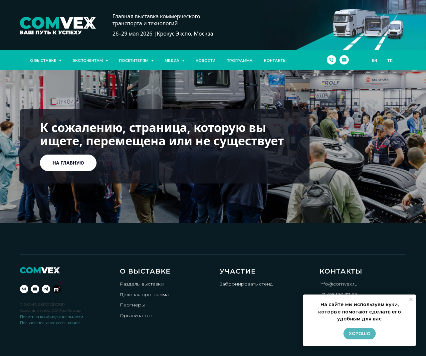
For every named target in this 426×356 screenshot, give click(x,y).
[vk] (24, 289)
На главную (68, 163)
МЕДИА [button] (172, 60)
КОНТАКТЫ (275, 60)
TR (390, 60)
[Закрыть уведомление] (411, 299)
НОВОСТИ (205, 60)
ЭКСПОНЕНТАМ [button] (88, 60)
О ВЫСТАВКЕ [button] (43, 60)
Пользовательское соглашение (50, 322)
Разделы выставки (142, 284)
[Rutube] (57, 289)
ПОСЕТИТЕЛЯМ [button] (134, 60)
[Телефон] (331, 59)
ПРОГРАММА (240, 60)
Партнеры (132, 305)
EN (374, 60)
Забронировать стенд (246, 284)
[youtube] (35, 289)
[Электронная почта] (344, 59)
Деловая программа (144, 294)
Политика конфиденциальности (51, 316)
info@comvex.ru (338, 284)
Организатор (136, 315)
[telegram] (46, 289)
